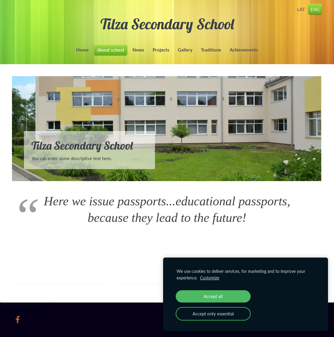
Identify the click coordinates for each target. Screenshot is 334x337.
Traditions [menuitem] (211, 50)
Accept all (213, 296)
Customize (209, 278)
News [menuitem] (138, 50)
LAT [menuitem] (301, 9)
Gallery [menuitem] (185, 50)
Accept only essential (213, 314)
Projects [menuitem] (161, 50)
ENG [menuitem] (315, 9)
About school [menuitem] (110, 50)
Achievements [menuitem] (244, 50)
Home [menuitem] (82, 50)
